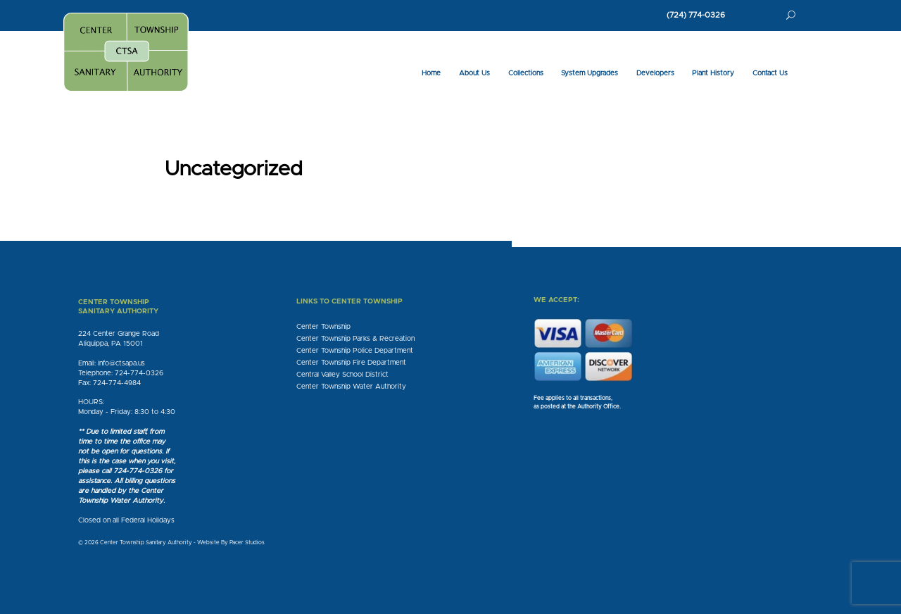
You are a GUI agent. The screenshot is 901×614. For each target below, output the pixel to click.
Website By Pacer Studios (231, 543)
